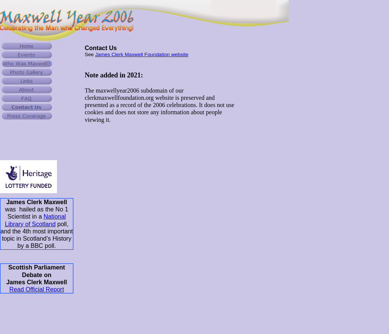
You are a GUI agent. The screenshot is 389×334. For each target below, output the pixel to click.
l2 (293, 222)
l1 (290, 222)
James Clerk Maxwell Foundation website (141, 54)
